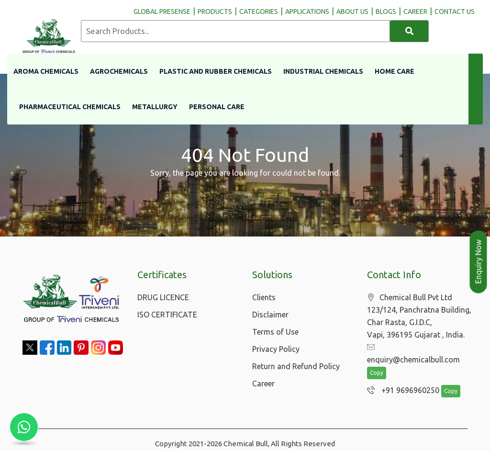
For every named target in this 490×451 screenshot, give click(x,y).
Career (263, 383)
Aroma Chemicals (45, 71)
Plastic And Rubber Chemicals (215, 71)
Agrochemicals (119, 71)
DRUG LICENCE (163, 297)
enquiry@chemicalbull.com (418, 347)
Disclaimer (270, 314)
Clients (264, 297)
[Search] (409, 31)
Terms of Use (275, 331)
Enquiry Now (478, 262)
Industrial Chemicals (323, 71)
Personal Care (217, 107)
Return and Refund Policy (296, 366)
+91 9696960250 (400, 378)
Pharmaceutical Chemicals (70, 107)
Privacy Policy (276, 349)
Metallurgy (155, 107)
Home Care (394, 71)
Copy (376, 361)
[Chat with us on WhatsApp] (24, 427)
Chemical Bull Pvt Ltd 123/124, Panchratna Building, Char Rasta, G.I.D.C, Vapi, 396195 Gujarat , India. (419, 316)
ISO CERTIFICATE (167, 314)
